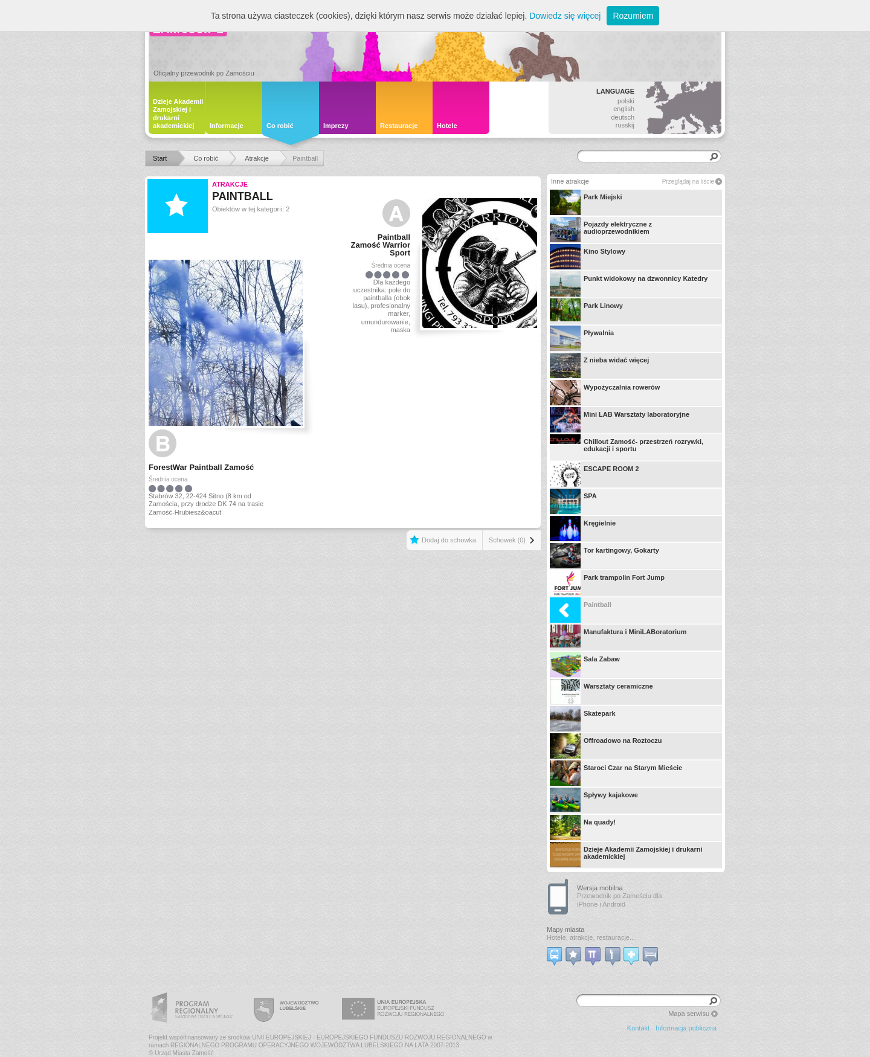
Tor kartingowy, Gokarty (604, 555)
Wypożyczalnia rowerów (605, 392)
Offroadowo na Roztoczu (606, 746)
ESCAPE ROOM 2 (594, 474)
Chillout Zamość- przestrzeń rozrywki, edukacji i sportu (626, 447)
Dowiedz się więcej (565, 16)
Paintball (580, 610)
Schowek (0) (507, 540)
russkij (625, 125)
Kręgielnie (583, 528)
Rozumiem (633, 16)
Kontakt (638, 1028)
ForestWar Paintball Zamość (201, 467)
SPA (573, 501)
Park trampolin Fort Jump (607, 583)
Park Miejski (586, 202)
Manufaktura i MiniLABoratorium (618, 637)
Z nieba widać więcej (599, 365)
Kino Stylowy (587, 256)
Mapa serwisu (688, 1013)
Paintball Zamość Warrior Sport (381, 245)
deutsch (622, 117)
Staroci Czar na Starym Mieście (616, 773)
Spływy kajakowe (594, 800)
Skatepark (583, 718)
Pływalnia (582, 338)
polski (625, 100)
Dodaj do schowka (449, 540)
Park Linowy (586, 311)
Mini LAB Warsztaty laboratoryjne (619, 419)
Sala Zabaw (585, 664)
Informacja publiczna (686, 1028)
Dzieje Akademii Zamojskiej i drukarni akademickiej (626, 854)
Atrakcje (230, 184)
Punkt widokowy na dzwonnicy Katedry (628, 284)
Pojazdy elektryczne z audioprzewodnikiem (601, 229)
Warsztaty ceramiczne (601, 691)
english (623, 108)
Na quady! (583, 827)
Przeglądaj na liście (688, 181)
